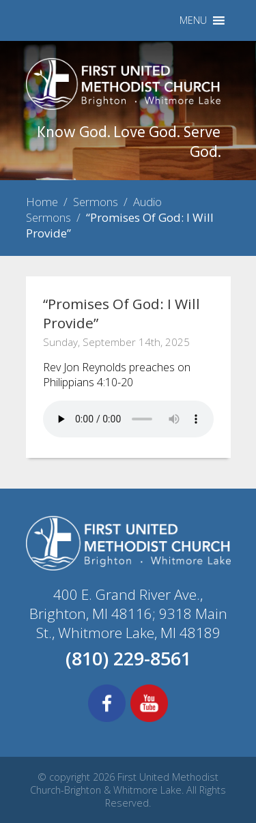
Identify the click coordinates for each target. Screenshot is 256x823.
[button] (193, 20)
